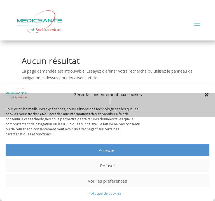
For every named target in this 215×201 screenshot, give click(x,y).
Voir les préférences (107, 181)
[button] (206, 94)
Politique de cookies (105, 193)
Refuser (107, 165)
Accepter (107, 150)
